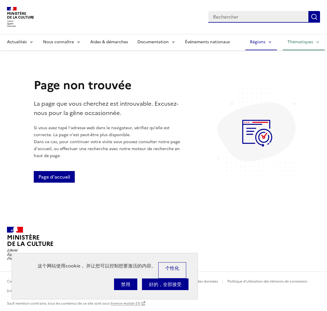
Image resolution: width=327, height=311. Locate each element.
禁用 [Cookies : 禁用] (125, 284)
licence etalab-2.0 (125, 303)
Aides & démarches (109, 42)
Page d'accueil (54, 176)
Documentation (153, 42)
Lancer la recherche (314, 17)
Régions (257, 42)
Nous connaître (58, 42)
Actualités (17, 42)
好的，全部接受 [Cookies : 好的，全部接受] (165, 284)
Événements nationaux (207, 42)
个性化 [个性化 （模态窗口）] (172, 268)
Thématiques (300, 42)
